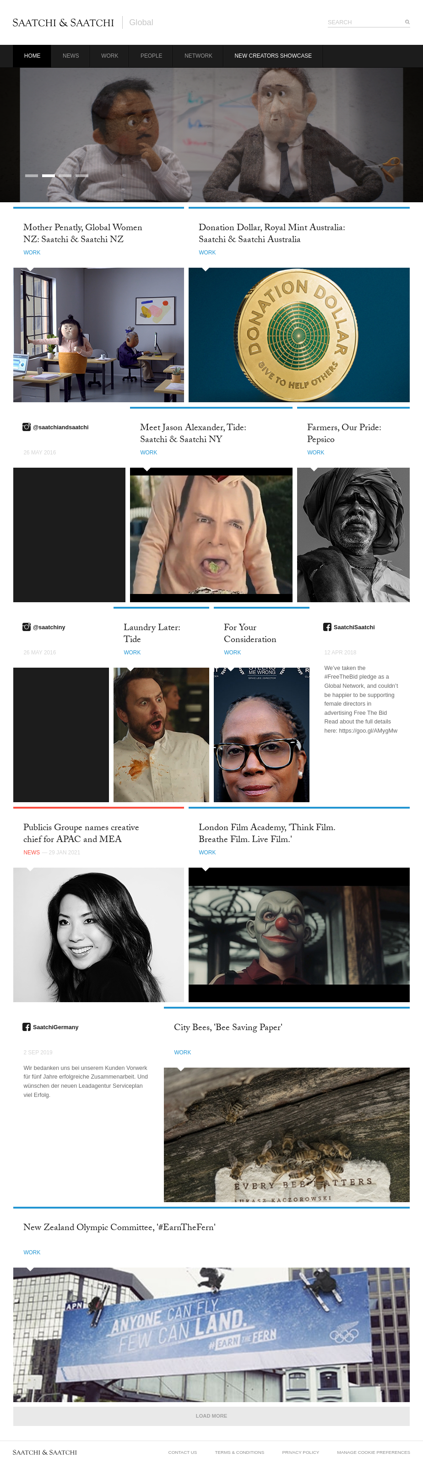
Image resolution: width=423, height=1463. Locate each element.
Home (32, 56)
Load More (211, 1416)
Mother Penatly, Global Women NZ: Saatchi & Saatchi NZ (82, 234)
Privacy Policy (301, 1452)
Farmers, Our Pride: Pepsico (344, 434)
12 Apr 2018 (340, 652)
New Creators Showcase (273, 56)
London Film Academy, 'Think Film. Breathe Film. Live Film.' (267, 834)
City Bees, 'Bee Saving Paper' (228, 1029)
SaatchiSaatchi (354, 627)
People (152, 56)
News (71, 56)
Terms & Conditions (240, 1452)
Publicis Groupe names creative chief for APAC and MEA (81, 834)
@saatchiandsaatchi (60, 427)
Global (141, 22)
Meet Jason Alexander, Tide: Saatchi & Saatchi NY (193, 434)
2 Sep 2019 (37, 1052)
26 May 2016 (39, 452)
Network (198, 56)
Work (109, 56)
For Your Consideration (250, 634)
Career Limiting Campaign (112, 138)
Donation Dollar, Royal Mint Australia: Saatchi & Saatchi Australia (272, 234)
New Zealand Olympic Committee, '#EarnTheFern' (119, 1228)
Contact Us (182, 1452)
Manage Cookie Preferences (373, 1452)
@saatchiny (49, 627)
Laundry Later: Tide (152, 634)
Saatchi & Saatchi (63, 22)
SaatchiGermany (55, 1027)
